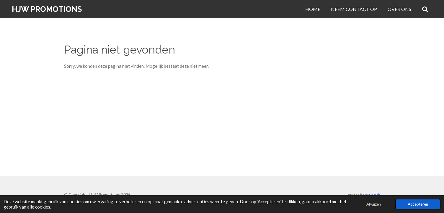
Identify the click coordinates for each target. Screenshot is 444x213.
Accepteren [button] (418, 204)
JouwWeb (372, 195)
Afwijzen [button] (373, 204)
